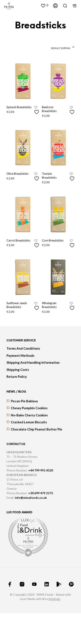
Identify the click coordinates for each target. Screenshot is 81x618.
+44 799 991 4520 (40, 470)
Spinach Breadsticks (19, 107)
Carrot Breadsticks (18, 240)
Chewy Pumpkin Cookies (29, 408)
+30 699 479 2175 (40, 493)
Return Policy (16, 376)
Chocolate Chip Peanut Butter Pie (36, 429)
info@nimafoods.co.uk (31, 497)
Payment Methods (20, 355)
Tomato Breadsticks (49, 175)
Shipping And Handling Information (33, 362)
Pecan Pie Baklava (24, 401)
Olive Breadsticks (17, 173)
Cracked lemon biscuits (29, 422)
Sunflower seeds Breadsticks (16, 305)
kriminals (54, 599)
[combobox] (63, 47)
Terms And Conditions (23, 348)
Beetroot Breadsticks (49, 109)
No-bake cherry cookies (29, 415)
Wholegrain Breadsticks (49, 305)
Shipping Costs (17, 370)
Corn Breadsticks (53, 240)
